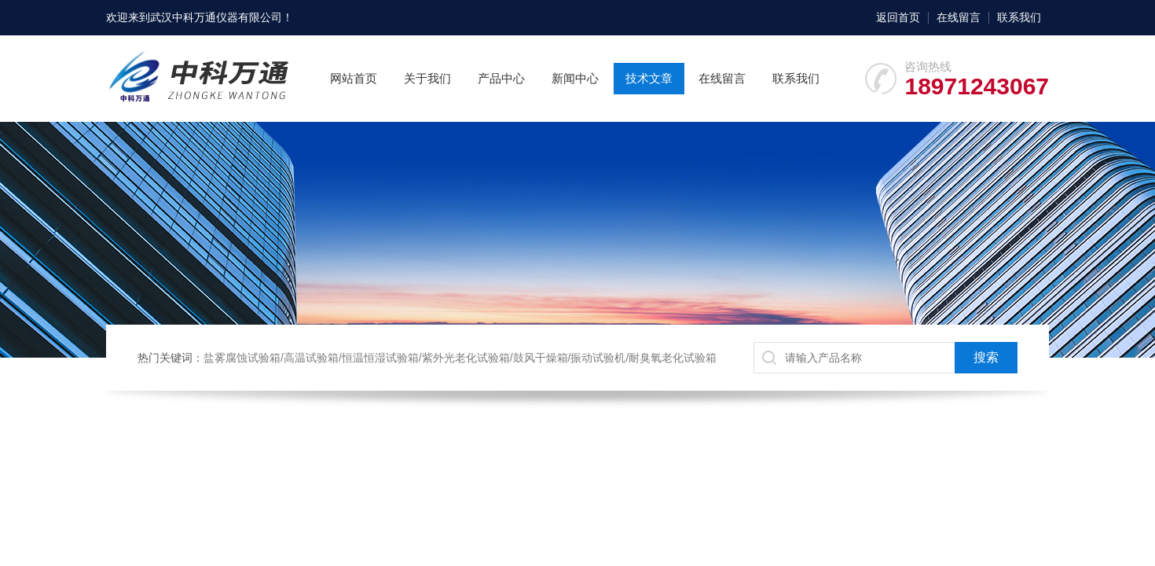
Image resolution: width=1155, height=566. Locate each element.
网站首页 (353, 78)
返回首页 (898, 17)
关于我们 (427, 78)
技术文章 (649, 78)
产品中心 (501, 78)
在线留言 (959, 17)
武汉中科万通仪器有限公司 (216, 17)
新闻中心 (575, 78)
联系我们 (1019, 17)
